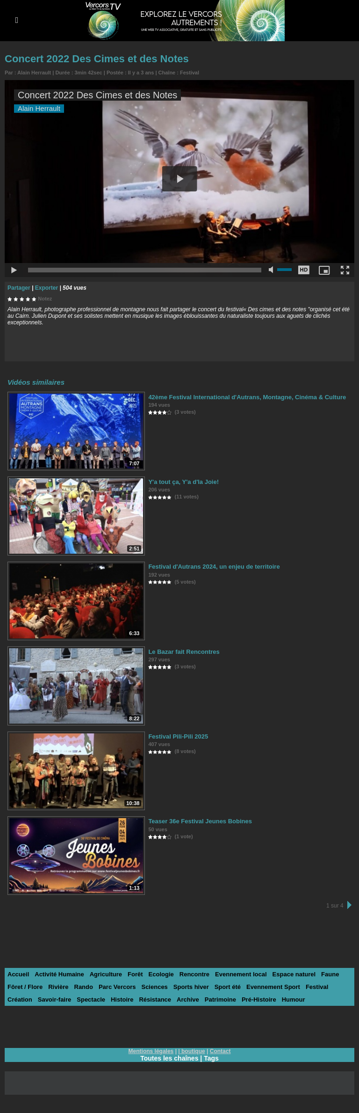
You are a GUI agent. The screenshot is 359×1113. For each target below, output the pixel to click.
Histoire (122, 999)
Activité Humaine (59, 974)
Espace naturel (294, 974)
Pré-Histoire (259, 999)
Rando (83, 986)
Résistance (155, 999)
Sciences (154, 986)
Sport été (228, 986)
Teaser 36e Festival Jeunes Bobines (200, 821)
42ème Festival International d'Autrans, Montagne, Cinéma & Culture (247, 397)
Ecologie (161, 974)
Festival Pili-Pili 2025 (178, 736)
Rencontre (194, 974)
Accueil (18, 974)
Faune (330, 974)
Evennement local (241, 974)
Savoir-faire (55, 999)
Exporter (46, 288)
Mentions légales (151, 1051)
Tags (211, 1058)
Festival (189, 72)
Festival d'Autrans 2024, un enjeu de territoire (214, 566)
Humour (293, 999)
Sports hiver (191, 986)
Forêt (135, 974)
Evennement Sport (273, 986)
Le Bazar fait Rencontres (183, 651)
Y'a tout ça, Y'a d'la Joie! (183, 481)
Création (19, 999)
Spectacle (91, 999)
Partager (18, 288)
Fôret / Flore (25, 986)
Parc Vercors (117, 986)
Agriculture (106, 974)
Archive (188, 999)
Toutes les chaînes (169, 1058)
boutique (193, 1051)
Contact (220, 1051)
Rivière (58, 986)
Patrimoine (220, 999)
